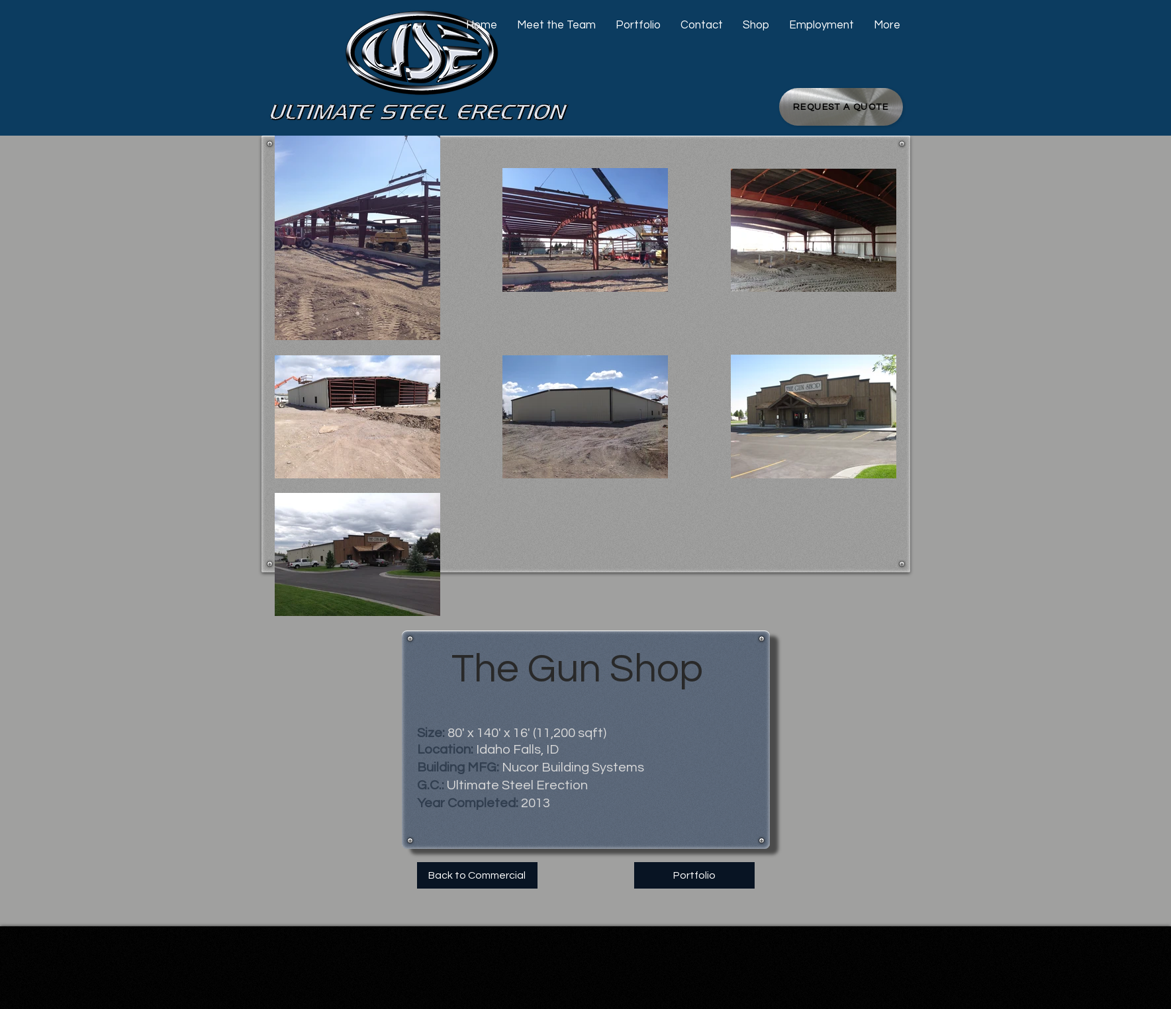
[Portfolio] (694, 875)
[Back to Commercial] (477, 875)
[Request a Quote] (841, 107)
